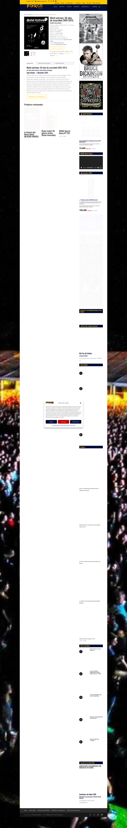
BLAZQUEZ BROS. (36, 826)
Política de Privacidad (65, 425)
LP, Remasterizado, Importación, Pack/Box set (91, 367)
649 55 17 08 (31, 1)
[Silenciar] (98, 152)
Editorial (30, 14)
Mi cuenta (89, 3)
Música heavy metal (59, 43)
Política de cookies (56, 425)
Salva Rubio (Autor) (33, 70)
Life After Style (69, 3)
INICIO (55, 6)
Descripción (30, 63)
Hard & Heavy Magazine (54, 826)
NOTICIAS (62, 6)
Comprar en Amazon (57, 48)
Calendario (78, 3)
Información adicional (44, 63)
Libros (57, 55)
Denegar (63, 422)
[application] (91, 147)
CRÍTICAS (69, 6)
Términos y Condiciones (58, 821)
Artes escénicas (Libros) (60, 44)
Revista (62, 3)
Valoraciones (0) (59, 63)
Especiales (57, 3)
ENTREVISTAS (85, 6)
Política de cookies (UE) (73, 821)
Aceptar (51, 422)
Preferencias (75, 422)
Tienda (83, 3)
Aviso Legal (72, 425)
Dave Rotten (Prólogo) (46, 70)
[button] (80, 403)
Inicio (25, 14)
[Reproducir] (81, 152)
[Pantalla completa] (101, 152)
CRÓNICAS (76, 6)
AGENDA (94, 6)
